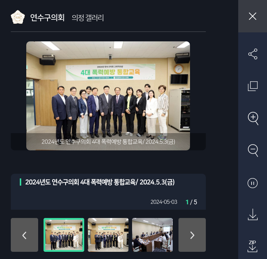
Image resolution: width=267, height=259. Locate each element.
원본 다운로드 (253, 215)
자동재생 (253, 183)
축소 (253, 150)
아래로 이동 (192, 235)
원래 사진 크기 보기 (253, 86)
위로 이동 (24, 235)
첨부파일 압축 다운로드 (253, 247)
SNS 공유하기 (253, 54)
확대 (253, 118)
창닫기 (252, 16)
